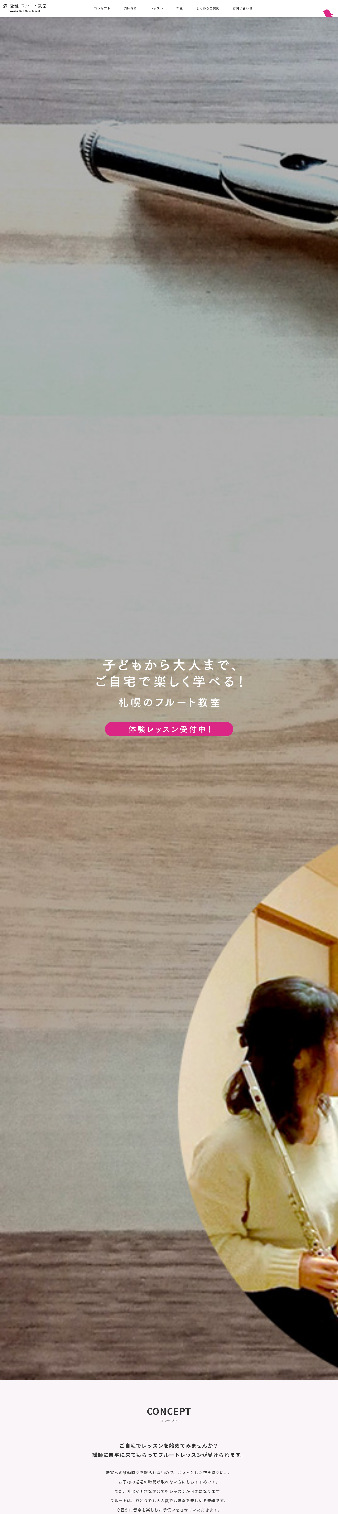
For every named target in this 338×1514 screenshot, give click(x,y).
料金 (179, 8)
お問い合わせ (243, 8)
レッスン (156, 8)
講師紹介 (130, 8)
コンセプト (102, 8)
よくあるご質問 (208, 8)
